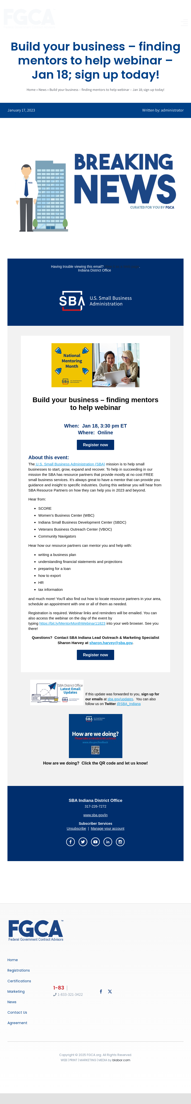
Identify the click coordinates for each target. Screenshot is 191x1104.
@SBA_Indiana (129, 704)
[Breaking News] (36, 920)
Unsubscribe (76, 828)
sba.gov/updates (120, 699)
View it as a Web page (121, 267)
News (43, 89)
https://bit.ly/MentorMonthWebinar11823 (72, 623)
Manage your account (107, 828)
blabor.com (121, 1060)
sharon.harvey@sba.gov (110, 643)
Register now (95, 445)
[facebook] (101, 992)
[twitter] (110, 992)
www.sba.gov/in (95, 815)
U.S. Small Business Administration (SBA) (70, 464)
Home (31, 89)
